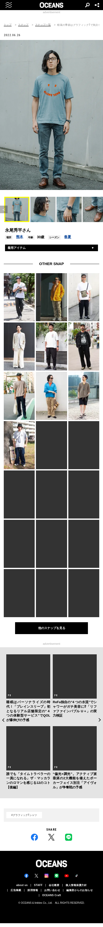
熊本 (19, 237)
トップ (8, 25)
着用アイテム (17, 248)
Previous (3, 720)
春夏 (67, 237)
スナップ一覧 (43, 25)
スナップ (23, 25)
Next (100, 720)
